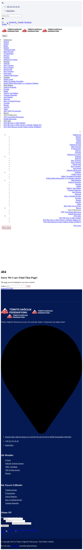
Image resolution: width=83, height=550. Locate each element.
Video (6, 109)
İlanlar (6, 91)
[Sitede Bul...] (11, 16)
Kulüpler (7, 77)
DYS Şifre (7, 121)
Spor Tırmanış (9, 65)
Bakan (6, 46)
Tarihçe (6, 44)
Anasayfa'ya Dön (7, 288)
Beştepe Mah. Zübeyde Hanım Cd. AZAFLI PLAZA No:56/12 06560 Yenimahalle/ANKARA (38, 437)
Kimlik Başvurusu (10, 119)
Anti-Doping (8, 97)
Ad (2, 519)
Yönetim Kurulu (9, 50)
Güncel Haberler (11, 497)
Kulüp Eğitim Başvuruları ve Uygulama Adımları (21, 83)
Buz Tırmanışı (9, 71)
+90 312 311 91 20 (13, 7)
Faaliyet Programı (10, 87)
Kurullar (7, 57)
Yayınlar (7, 103)
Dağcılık (7, 63)
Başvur (6, 113)
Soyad (3, 521)
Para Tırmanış (9, 67)
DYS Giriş (77, 226)
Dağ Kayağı (8, 69)
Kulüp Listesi (8, 79)
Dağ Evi (6, 56)
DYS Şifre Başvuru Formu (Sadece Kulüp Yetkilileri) (22, 127)
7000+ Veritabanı (11, 467)
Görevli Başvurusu (10, 115)
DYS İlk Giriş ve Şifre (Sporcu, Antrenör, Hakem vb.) (23, 125)
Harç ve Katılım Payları (12, 101)
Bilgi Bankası (8, 85)
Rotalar (6, 105)
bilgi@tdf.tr (10, 11)
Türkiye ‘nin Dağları (11, 93)
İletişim (6, 42)
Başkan (6, 48)
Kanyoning (7, 73)
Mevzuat (7, 99)
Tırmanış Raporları (10, 95)
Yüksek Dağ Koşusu (11, 75)
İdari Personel (8, 52)
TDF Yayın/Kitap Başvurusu (14, 117)
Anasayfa (41, 243)
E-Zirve (8, 460)
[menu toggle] (4, 36)
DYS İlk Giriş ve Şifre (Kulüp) (14, 123)
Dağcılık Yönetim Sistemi (14, 463)
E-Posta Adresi (6, 523)
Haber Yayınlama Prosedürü (13, 81)
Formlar (6, 89)
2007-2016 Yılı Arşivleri (12, 111)
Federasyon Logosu (10, 59)
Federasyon (8, 40)
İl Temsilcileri (9, 54)
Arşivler (6, 107)
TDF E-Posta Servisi (12, 470)
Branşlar (7, 61)
